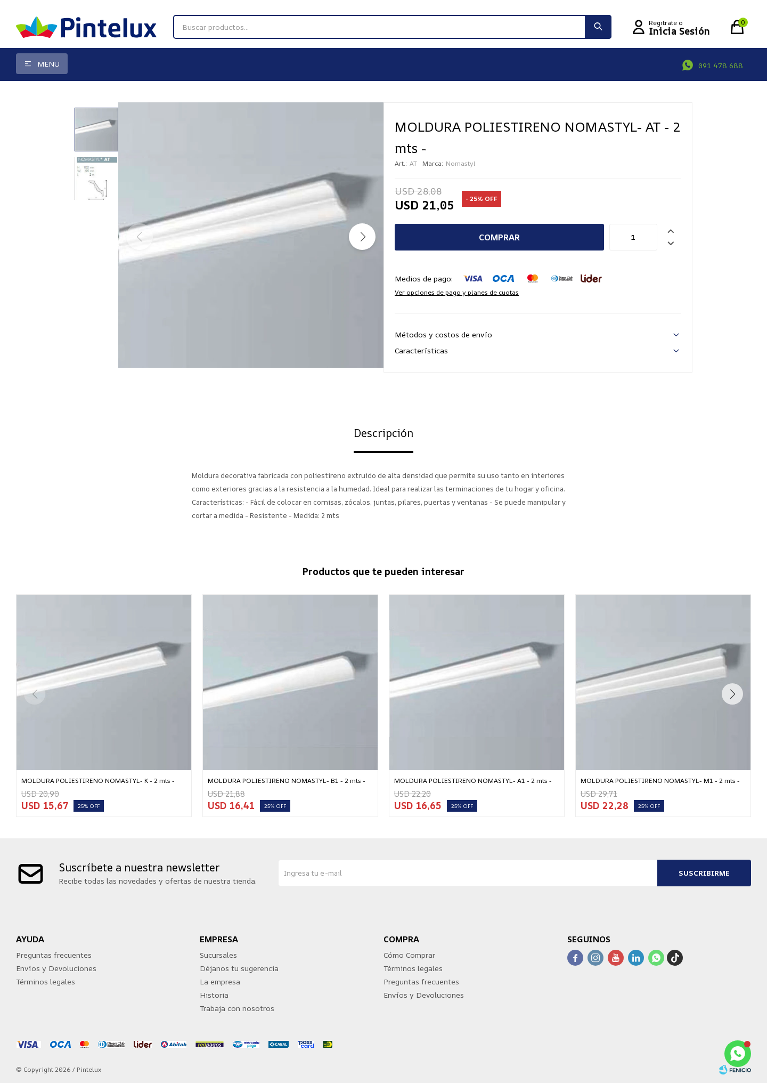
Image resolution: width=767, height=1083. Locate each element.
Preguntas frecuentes (54, 955)
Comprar (499, 237)
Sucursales (218, 955)
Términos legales (45, 981)
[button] (362, 236)
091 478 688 (720, 65)
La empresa (220, 981)
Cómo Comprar (409, 955)
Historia (214, 995)
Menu (48, 64)
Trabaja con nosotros (237, 1008)
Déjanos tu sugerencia (239, 968)
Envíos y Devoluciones (56, 968)
